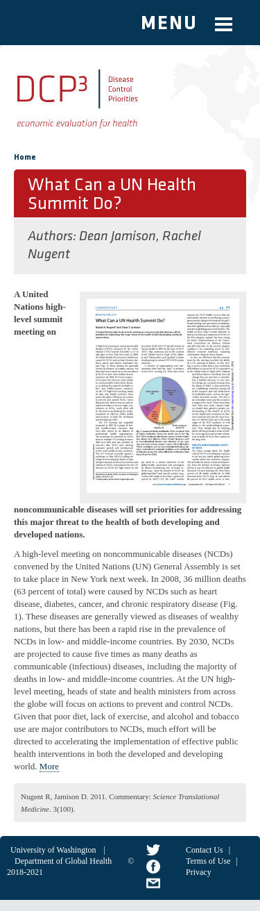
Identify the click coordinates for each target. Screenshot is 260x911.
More (49, 766)
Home (25, 157)
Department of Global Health (63, 861)
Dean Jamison (117, 237)
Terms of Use (208, 861)
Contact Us (204, 850)
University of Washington (53, 850)
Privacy (198, 872)
